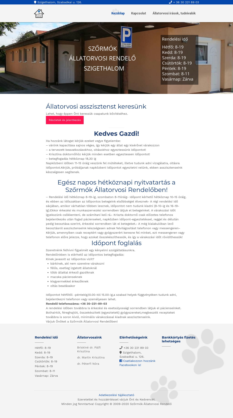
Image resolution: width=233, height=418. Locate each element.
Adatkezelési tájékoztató (116, 395)
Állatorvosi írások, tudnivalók (174, 13)
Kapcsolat (138, 13)
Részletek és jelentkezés (65, 120)
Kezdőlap (118, 13)
